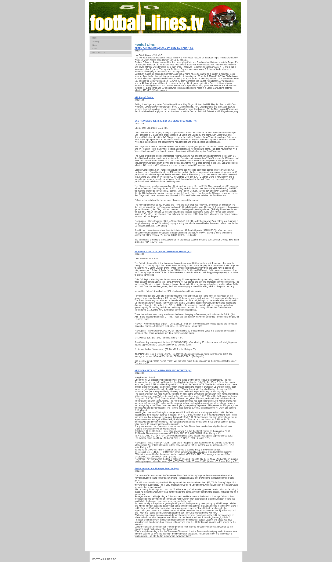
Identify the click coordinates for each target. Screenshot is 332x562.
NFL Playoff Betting (144, 97)
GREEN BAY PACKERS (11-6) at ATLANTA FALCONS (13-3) (164, 48)
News (95, 45)
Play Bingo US (190, 104)
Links (95, 49)
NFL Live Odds (99, 52)
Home (95, 38)
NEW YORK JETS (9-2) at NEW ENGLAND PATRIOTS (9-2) (163, 370)
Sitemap (96, 41)
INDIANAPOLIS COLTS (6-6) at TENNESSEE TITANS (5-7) (163, 251)
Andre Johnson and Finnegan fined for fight (157, 468)
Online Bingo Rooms (173, 104)
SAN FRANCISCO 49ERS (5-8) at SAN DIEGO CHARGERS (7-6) (166, 121)
